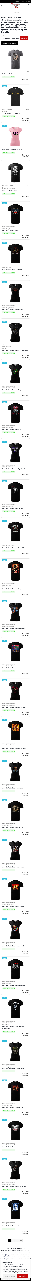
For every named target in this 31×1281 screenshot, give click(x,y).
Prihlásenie (16, 1)
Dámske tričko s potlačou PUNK (12, 150)
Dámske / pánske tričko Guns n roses (14, 1186)
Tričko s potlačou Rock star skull (12, 74)
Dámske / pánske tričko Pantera (12, 1107)
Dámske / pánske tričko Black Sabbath (15, 350)
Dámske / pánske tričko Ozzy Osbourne (15, 589)
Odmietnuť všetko (10, 1276)
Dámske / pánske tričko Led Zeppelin (14, 867)
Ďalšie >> (20, 1240)
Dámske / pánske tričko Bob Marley (13, 946)
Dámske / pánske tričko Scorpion (13, 429)
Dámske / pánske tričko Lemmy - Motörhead (13, 1027)
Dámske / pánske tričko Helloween (13, 628)
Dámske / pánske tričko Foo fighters (14, 548)
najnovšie (24, 38)
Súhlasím (22, 1276)
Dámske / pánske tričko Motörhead (13, 1147)
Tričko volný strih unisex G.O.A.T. (12, 113)
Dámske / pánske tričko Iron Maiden (14, 668)
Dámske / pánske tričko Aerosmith (13, 309)
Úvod (3, 13)
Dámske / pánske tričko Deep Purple (14, 390)
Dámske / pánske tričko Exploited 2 (13, 469)
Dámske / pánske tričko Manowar (13, 906)
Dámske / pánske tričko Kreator (12, 788)
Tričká (9, 13)
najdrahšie (15, 38)
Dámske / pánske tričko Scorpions (13, 1226)
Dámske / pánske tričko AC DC (12, 270)
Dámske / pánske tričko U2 (11, 230)
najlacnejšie (6, 38)
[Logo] (15, 5)
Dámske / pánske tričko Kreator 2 (13, 827)
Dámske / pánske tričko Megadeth (13, 985)
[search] (28, 5)
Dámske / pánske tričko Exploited (13, 508)
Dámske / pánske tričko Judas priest (14, 707)
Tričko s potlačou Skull (9, 191)
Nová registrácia (26, 1)
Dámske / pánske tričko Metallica (13, 1068)
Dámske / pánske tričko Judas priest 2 (14, 748)
